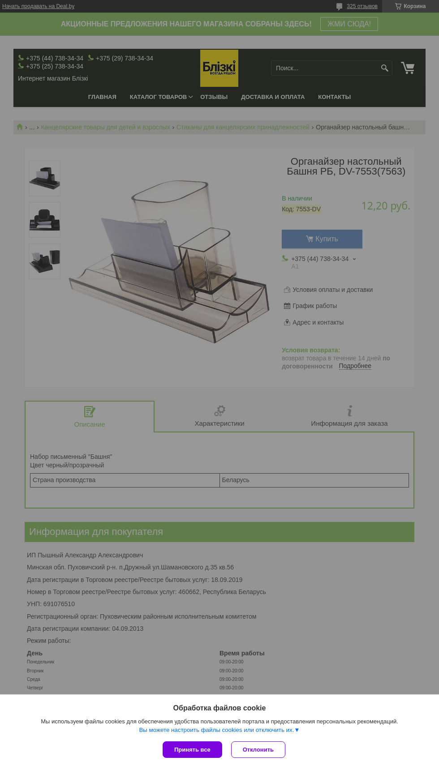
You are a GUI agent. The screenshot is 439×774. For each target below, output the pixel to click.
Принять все (192, 749)
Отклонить (258, 749)
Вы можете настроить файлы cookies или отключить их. (216, 730)
